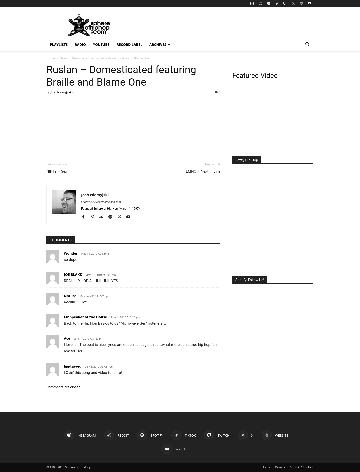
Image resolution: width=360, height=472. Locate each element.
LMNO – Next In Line (203, 171)
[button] (308, 45)
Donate (280, 467)
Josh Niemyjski (61, 92)
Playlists (59, 44)
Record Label (129, 44)
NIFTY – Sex (56, 171)
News (64, 58)
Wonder (71, 253)
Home (50, 58)
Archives (160, 44)
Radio (80, 44)
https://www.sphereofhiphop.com (101, 202)
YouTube (101, 44)
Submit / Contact (302, 467)
